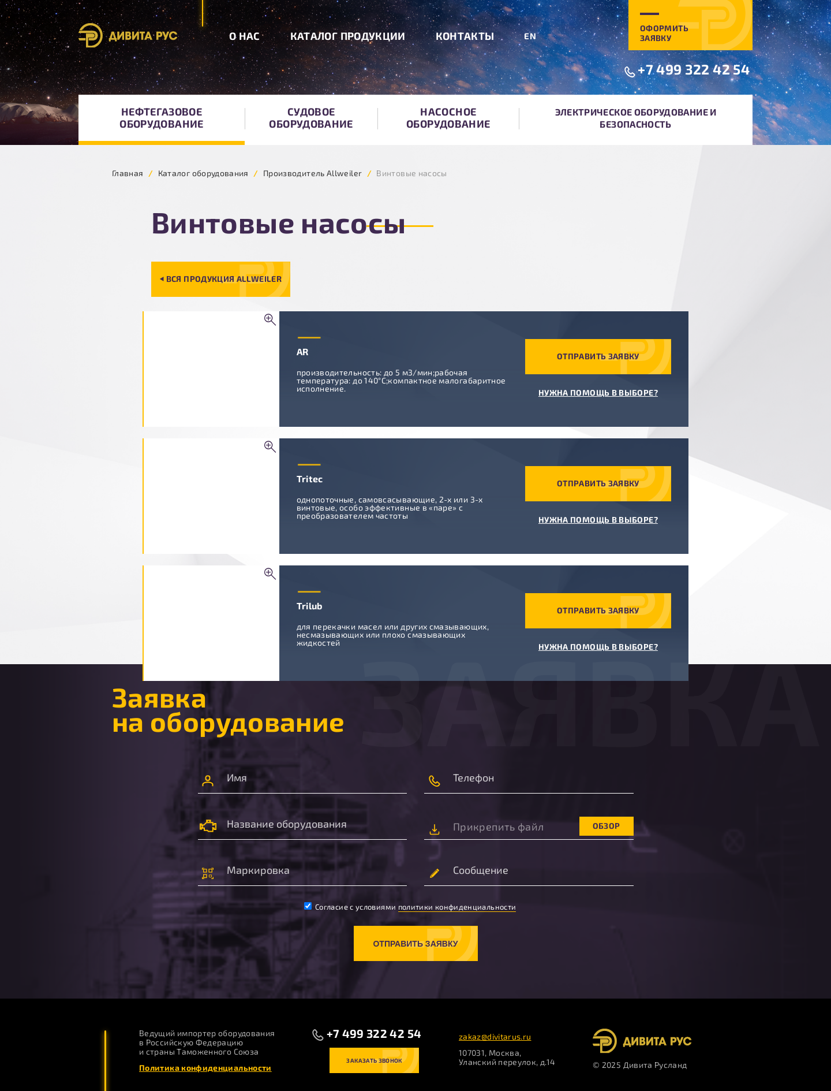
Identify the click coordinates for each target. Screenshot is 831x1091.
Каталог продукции (348, 35)
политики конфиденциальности (457, 906)
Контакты (465, 35)
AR (303, 351)
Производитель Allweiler (312, 173)
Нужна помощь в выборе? (598, 392)
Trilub (310, 605)
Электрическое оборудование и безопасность (636, 117)
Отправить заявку (598, 356)
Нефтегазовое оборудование (161, 117)
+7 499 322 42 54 (694, 69)
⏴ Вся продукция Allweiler (221, 279)
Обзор (606, 826)
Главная (128, 173)
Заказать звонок (374, 1060)
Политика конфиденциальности (205, 1068)
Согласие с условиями (410, 906)
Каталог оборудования (203, 173)
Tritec (310, 478)
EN (530, 36)
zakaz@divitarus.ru (495, 1036)
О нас (244, 35)
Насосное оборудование (448, 117)
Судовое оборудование (311, 117)
